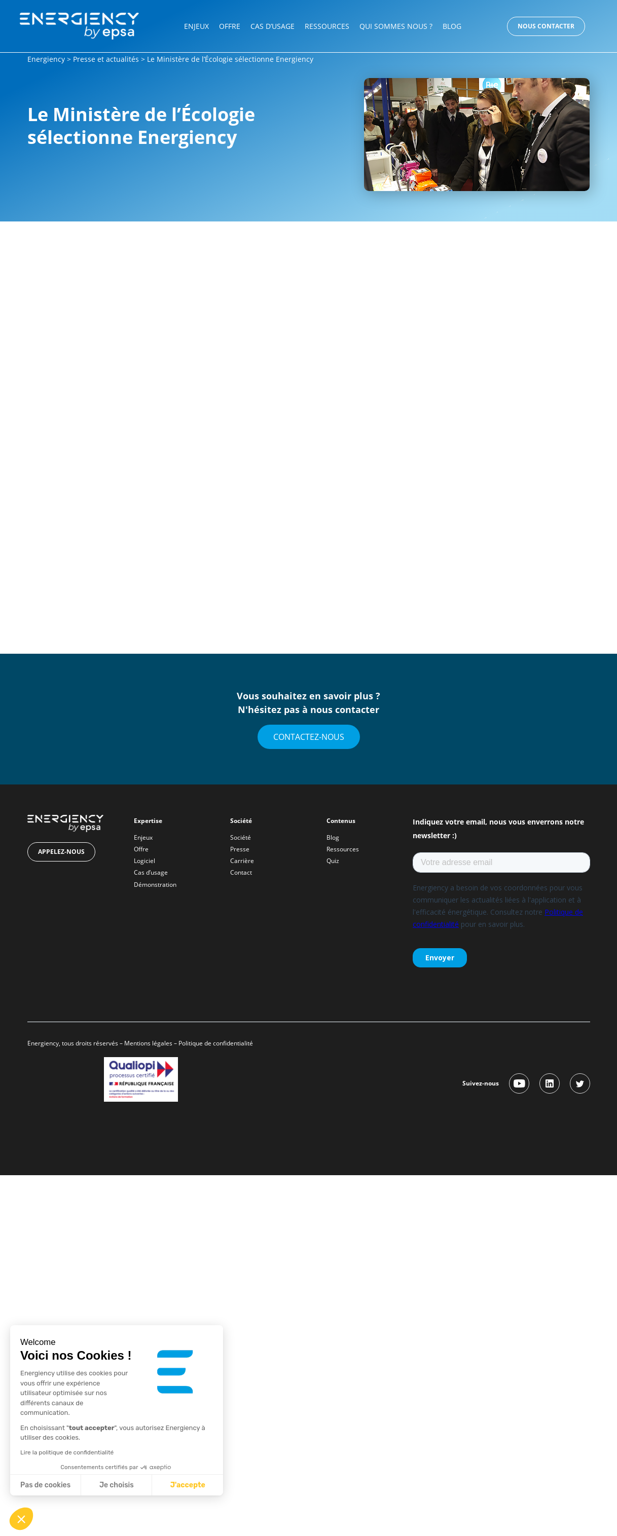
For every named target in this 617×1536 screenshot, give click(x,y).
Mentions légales (148, 1043)
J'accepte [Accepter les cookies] (187, 1485)
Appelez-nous (61, 851)
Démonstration (155, 884)
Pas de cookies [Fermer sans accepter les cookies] (45, 1485)
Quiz (332, 860)
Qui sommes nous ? (395, 26)
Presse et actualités (106, 59)
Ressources (327, 26)
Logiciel (144, 860)
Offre (229, 26)
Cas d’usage (272, 26)
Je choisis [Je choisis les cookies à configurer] (116, 1485)
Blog (452, 26)
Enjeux (196, 26)
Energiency (46, 59)
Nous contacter (546, 26)
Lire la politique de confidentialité (67, 1452)
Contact (241, 872)
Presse (239, 849)
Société (240, 837)
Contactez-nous (308, 736)
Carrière (242, 860)
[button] (21, 1519)
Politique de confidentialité (216, 1043)
